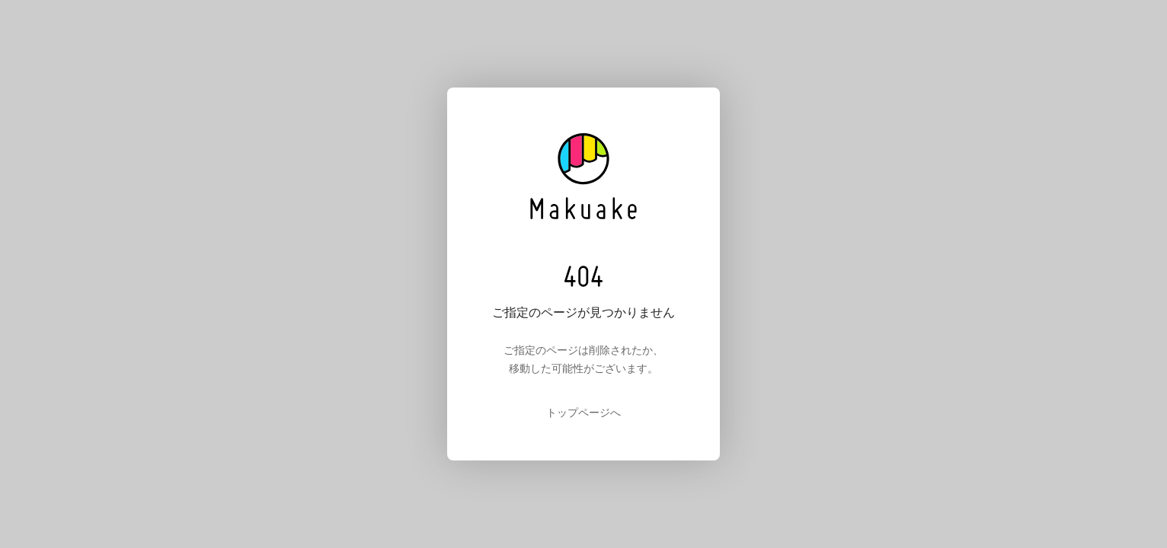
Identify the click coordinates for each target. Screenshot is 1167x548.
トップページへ (583, 412)
